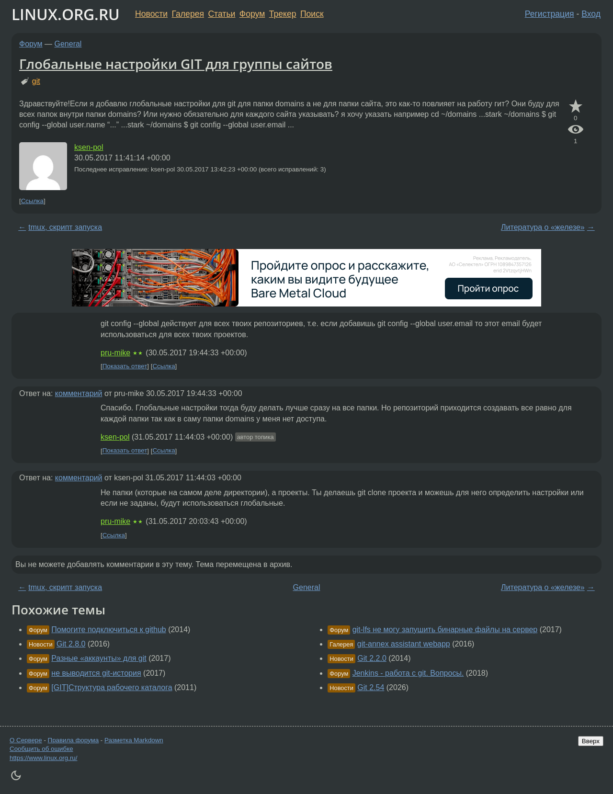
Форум (252, 14)
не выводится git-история (96, 673)
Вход (591, 14)
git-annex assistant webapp (403, 644)
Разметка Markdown (133, 740)
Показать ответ (125, 366)
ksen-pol (88, 147)
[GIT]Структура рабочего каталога (111, 687)
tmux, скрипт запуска (65, 227)
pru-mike (115, 353)
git (36, 81)
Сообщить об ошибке (41, 748)
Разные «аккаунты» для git (98, 658)
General (68, 44)
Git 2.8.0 (71, 644)
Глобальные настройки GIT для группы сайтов (175, 64)
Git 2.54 (370, 687)
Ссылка (32, 200)
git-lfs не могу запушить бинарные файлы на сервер (445, 629)
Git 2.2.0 (371, 658)
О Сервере (26, 740)
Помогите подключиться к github (108, 629)
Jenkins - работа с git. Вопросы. (408, 673)
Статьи (221, 14)
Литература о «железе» (543, 227)
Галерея (188, 14)
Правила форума (73, 740)
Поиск (312, 14)
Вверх (591, 741)
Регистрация (549, 14)
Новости (151, 14)
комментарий (78, 393)
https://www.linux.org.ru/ (43, 757)
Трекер (282, 14)
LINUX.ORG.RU (65, 14)
